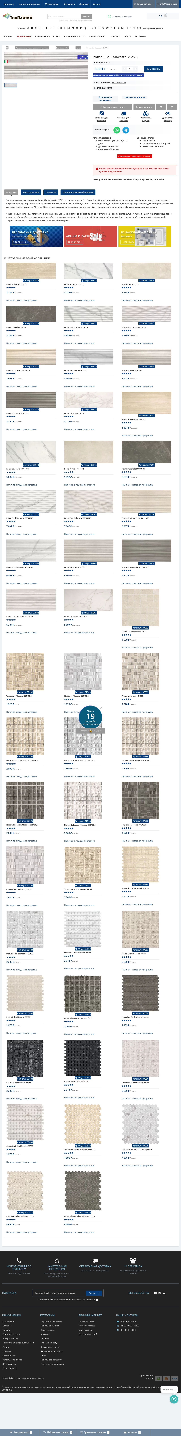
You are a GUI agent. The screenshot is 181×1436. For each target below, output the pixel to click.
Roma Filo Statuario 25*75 (75, 376)
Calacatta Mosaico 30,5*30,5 (18, 914)
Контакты (52, 4)
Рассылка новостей (88, 1370)
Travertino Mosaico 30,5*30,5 (19, 715)
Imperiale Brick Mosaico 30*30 (135, 1047)
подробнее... (20, 242)
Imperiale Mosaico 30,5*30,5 (134, 848)
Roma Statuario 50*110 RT (17, 479)
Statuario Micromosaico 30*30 (19, 981)
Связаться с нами (11, 1370)
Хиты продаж (9, 1391)
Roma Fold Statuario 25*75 (76, 331)
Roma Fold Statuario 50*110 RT (19, 531)
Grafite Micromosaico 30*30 (18, 1114)
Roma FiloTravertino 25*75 (18, 376)
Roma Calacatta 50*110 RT (75, 633)
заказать (129, 242)
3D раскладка (95, 4)
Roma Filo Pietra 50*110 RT (76, 582)
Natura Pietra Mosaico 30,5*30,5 (136, 781)
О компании (9, 1357)
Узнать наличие (144, 107)
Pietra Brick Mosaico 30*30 (18, 1047)
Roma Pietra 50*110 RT (74, 479)
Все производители (153, 28)
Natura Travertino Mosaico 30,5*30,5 (22, 781)
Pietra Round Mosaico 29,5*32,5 (20, 1252)
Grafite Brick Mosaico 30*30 (76, 1113)
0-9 (139, 28)
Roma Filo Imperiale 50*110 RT (135, 582)
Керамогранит (97, 36)
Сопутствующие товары (52, 1400)
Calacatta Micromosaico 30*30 (135, 1114)
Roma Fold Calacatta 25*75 (134, 331)
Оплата (38, 4)
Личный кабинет (87, 1357)
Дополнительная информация (78, 192)
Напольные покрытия (51, 1395)
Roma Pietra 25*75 (130, 286)
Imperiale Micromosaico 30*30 (77, 1048)
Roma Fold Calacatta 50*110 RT (77, 531)
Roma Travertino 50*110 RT (134, 428)
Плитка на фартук (49, 1378)
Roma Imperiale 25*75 (16, 331)
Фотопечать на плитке (52, 1387)
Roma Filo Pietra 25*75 (132, 376)
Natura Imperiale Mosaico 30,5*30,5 (22, 848)
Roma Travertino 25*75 (16, 286)
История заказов (87, 1361)
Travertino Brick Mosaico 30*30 (135, 914)
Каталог (8, 36)
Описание (11, 192)
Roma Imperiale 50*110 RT (133, 479)
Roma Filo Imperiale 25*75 (17, 421)
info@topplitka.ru (127, 1357)
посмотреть (74, 242)
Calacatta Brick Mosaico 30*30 (19, 1180)
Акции (127, 36)
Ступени (45, 1374)
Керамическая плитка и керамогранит (129, 179)
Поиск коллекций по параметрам (75, 20)
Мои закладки (85, 1366)
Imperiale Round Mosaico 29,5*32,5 (79, 1252)
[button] (174, 1399)
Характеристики (31, 192)
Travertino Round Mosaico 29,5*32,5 (79, 1183)
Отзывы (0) (51, 192)
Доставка (24, 4)
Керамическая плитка (47, 36)
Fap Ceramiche (119, 82)
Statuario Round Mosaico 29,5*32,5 (137, 1183)
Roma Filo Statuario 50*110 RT (19, 582)
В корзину (153, 68)
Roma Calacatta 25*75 (74, 421)
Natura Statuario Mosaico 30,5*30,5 (79, 781)
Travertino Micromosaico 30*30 (78, 914)
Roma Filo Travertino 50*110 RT (135, 531)
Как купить (9, 4)
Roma (109, 87)
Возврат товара (10, 1374)
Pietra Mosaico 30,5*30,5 (132, 715)
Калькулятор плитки (72, 4)
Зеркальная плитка (50, 1383)
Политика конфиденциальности (18, 1378)
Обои (43, 1391)
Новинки (140, 36)
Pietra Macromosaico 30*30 (134, 648)
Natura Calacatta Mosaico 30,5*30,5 (79, 848)
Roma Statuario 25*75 (73, 286)
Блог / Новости (10, 1404)
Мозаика (115, 36)
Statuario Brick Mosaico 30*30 (77, 980)
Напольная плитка (74, 36)
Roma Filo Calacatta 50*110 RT (19, 633)
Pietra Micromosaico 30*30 (134, 981)
